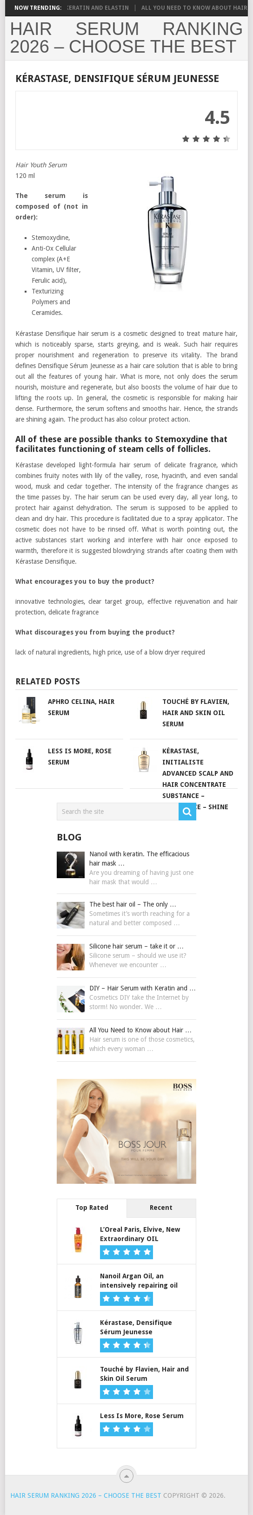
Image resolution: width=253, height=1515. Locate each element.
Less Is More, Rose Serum (142, 1415)
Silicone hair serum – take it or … (136, 946)
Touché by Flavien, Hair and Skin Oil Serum (195, 713)
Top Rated (91, 1207)
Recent (161, 1207)
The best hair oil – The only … (132, 904)
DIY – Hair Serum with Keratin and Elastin (67, 8)
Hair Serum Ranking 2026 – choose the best (126, 37)
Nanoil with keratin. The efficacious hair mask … (139, 858)
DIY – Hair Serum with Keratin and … (142, 988)
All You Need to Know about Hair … (140, 1030)
